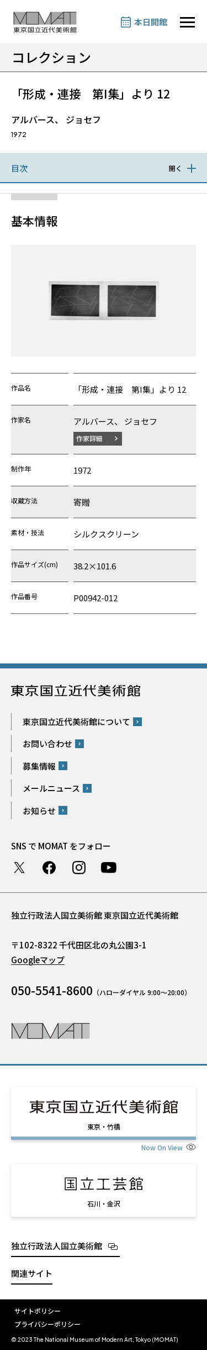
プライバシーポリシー (47, 1324)
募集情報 (39, 766)
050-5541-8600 (52, 990)
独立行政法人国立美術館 (56, 1246)
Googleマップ (38, 959)
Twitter (19, 867)
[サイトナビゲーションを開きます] (187, 22)
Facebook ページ (49, 867)
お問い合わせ (47, 743)
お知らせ (39, 810)
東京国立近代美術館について (76, 721)
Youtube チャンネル (108, 867)
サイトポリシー (37, 1310)
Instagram (79, 867)
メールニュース (51, 788)
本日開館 (150, 22)
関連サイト (31, 1273)
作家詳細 (89, 438)
